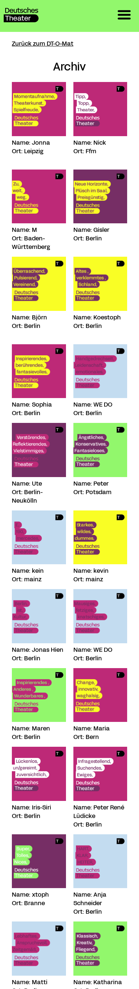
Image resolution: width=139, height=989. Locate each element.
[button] (124, 16)
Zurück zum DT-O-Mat (42, 43)
